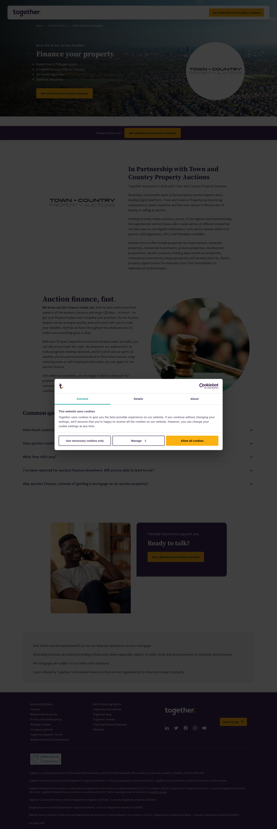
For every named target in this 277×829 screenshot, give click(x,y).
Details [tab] (138, 398)
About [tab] (195, 398)
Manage (138, 440)
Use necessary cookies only (85, 440)
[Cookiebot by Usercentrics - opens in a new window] (202, 386)
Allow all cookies (192, 440)
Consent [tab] (82, 398)
